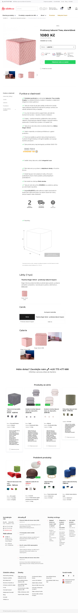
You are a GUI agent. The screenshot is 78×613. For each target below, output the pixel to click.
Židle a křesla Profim (37, 591)
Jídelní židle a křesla (37, 582)
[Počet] (42, 62)
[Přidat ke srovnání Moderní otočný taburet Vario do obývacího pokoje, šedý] (28, 446)
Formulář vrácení (7, 589)
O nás (62, 1)
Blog (66, 1)
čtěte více (24, 286)
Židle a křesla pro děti (23, 592)
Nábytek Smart (62, 15)
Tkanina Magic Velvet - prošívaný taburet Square (50, 317)
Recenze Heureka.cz (8, 582)
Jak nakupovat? (7, 580)
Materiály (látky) (7, 96)
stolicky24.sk (67, 581)
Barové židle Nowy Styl (38, 585)
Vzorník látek (57, 1)
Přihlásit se (6, 599)
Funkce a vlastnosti (8, 93)
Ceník (4, 99)
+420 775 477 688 (7, 1)
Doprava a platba (48, 1)
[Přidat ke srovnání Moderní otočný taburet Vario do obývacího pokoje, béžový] (47, 446)
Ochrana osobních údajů (9, 585)
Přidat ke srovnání (46, 68)
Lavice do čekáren (36, 580)
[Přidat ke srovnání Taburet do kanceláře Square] (9, 449)
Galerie (5, 102)
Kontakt (71, 1)
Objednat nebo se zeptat (60, 62)
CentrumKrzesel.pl (69, 579)
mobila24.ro (67, 582)
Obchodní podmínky (8, 575)
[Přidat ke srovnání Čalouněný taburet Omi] (65, 437)
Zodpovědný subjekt (9, 109)
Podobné (6, 106)
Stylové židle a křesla (23, 594)
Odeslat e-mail (8, 530)
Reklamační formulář (8, 592)
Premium (52, 15)
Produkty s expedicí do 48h (27, 15)
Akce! (42, 15)
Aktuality (22, 517)
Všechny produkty (8, 15)
